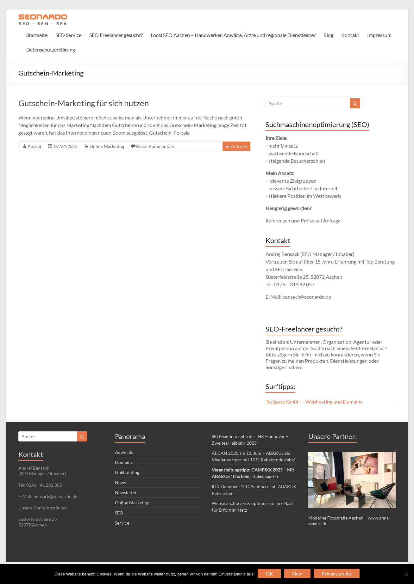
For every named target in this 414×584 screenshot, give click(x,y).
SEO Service (68, 35)
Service (122, 523)
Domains (124, 462)
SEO (119, 512)
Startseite (36, 35)
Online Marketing (107, 146)
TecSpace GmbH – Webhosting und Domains (314, 401)
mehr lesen (236, 146)
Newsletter (126, 492)
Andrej (34, 146)
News (120, 482)
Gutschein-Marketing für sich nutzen (83, 103)
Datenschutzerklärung (50, 49)
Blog (328, 35)
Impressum (379, 35)
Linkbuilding (127, 472)
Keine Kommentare (155, 146)
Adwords (124, 452)
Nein (297, 573)
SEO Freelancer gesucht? (116, 35)
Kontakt (350, 35)
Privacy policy (337, 573)
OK (269, 573)
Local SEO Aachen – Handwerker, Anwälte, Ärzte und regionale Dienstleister (233, 35)
